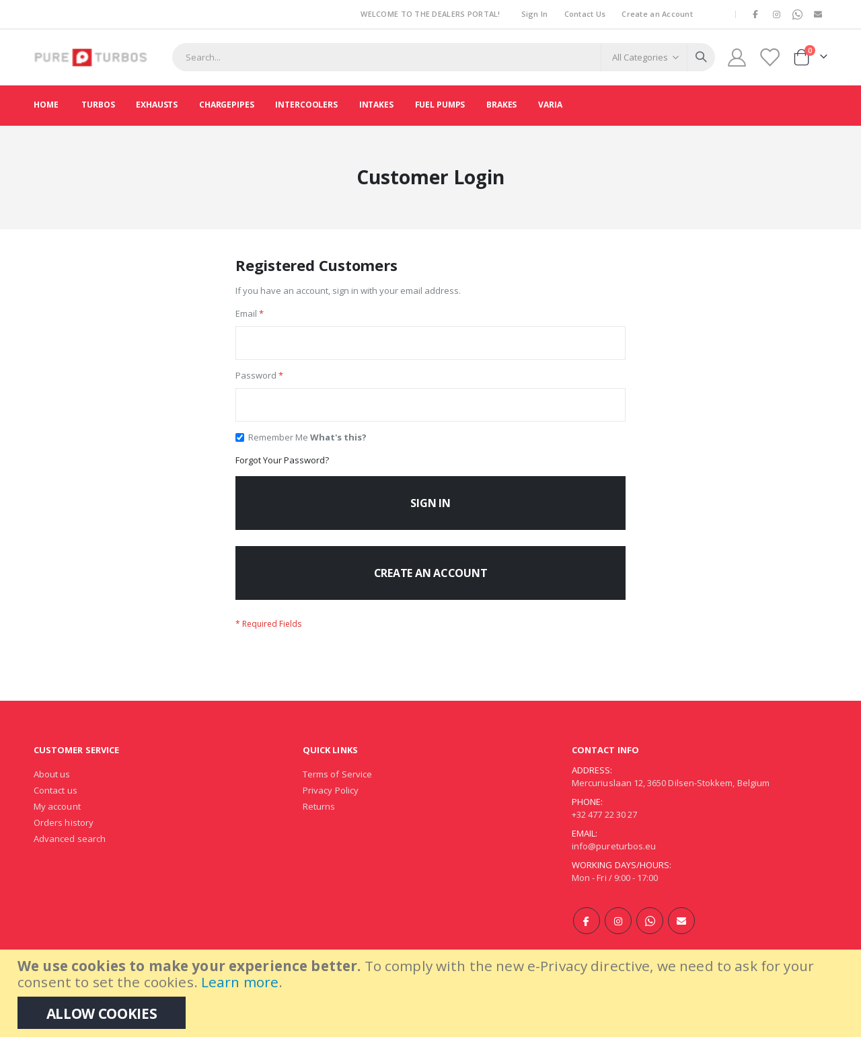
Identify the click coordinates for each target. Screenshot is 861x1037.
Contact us (55, 806)
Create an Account (657, 14)
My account (57, 822)
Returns (319, 822)
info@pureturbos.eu (614, 861)
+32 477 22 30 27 (604, 830)
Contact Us (585, 14)
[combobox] (443, 57)
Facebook (586, 936)
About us (52, 789)
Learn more (239, 981)
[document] (432, 993)
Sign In (534, 14)
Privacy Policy (331, 806)
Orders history (63, 838)
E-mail (681, 936)
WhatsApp (649, 936)
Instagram (618, 936)
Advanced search (70, 854)
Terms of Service (337, 789)
